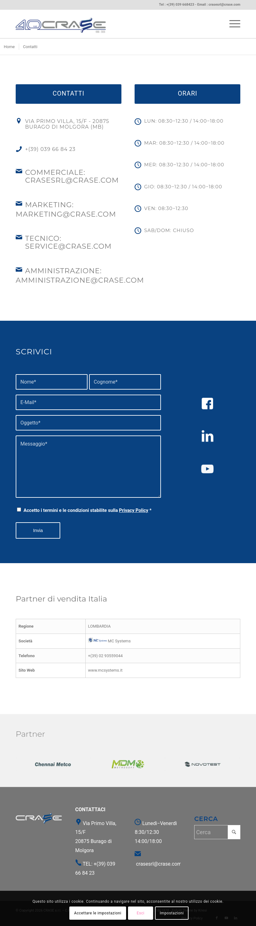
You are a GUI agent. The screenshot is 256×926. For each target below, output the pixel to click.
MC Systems (109, 641)
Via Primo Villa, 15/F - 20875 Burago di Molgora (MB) (67, 124)
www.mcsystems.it (105, 670)
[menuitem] (231, 24)
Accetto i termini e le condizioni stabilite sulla (88, 510)
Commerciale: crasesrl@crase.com (72, 176)
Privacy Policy (133, 510)
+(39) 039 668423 (180, 5)
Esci (141, 913)
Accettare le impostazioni (97, 913)
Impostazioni (172, 913)
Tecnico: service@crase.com (68, 242)
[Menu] (231, 24)
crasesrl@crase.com (224, 5)
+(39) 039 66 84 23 (50, 149)
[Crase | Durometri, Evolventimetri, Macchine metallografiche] (61, 24)
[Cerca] (217, 832)
